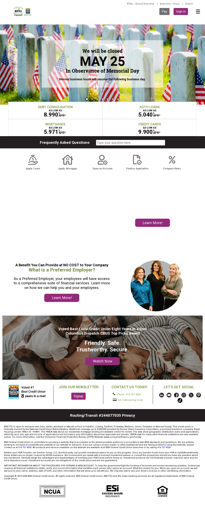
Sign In (181, 11)
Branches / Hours (170, 3)
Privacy (128, 415)
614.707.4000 (24, 447)
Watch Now (102, 361)
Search (189, 3)
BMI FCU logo (22, 11)
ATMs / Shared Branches (140, 3)
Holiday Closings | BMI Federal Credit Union (102, 64)
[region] (102, 64)
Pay (164, 11)
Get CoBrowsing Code (128, 399)
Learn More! (153, 223)
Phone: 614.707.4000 (127, 394)
